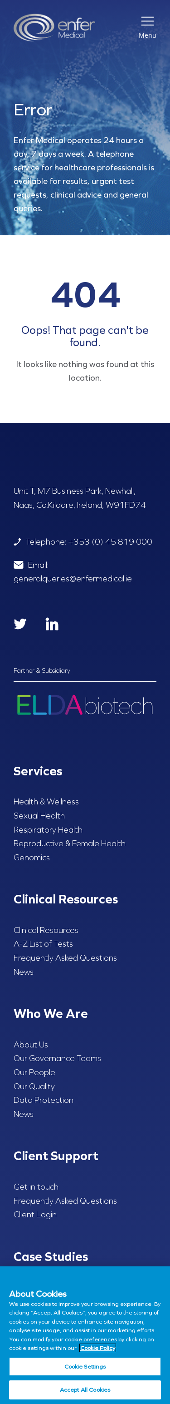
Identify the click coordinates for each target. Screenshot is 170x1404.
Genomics (32, 857)
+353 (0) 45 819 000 (110, 541)
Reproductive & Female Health (70, 843)
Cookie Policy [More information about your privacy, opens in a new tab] (97, 1347)
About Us (31, 1044)
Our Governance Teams (57, 1058)
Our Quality (34, 1086)
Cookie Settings (85, 1366)
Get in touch (36, 1186)
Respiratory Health (48, 829)
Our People (34, 1072)
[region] (85, 1335)
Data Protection (43, 1100)
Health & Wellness (46, 801)
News (24, 972)
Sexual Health (39, 815)
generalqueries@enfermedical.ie (73, 578)
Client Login (35, 1214)
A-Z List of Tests (43, 943)
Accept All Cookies (85, 1389)
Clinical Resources (46, 930)
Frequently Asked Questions (65, 957)
